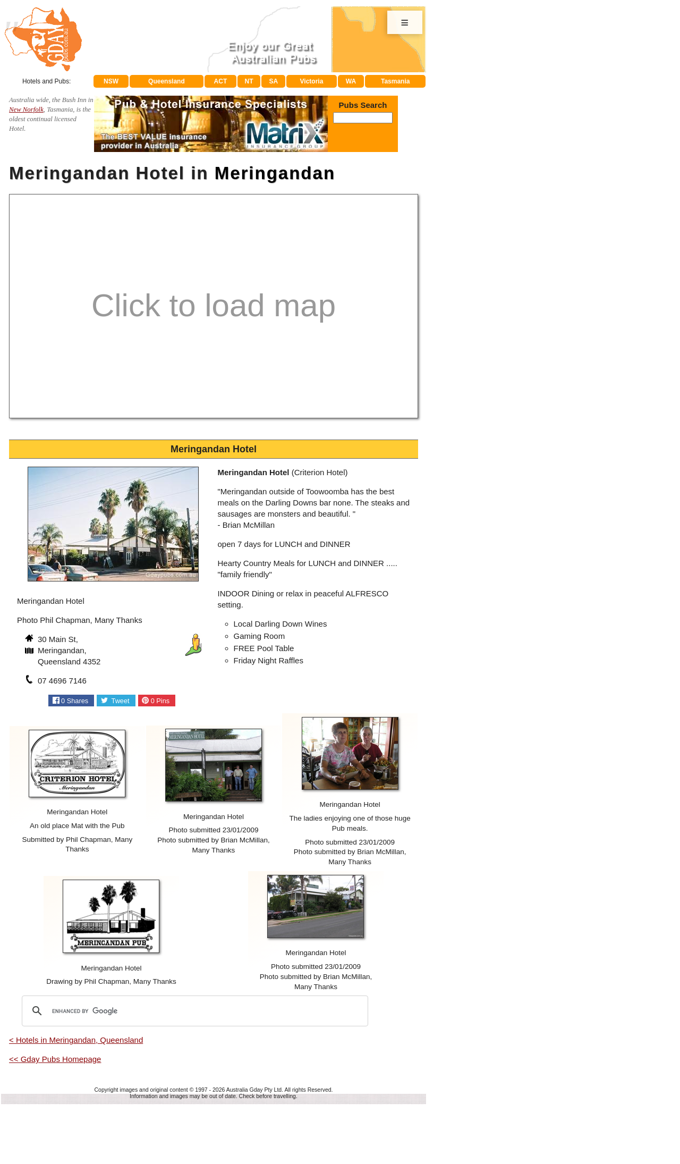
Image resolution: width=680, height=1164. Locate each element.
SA (273, 81)
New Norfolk (26, 109)
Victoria (312, 81)
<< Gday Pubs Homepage (55, 1059)
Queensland (166, 81)
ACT (220, 81)
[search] (193, 1011)
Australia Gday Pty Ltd (254, 1089)
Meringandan (275, 173)
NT (248, 81)
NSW (111, 81)
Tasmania (395, 81)
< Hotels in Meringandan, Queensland (76, 1039)
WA (351, 81)
